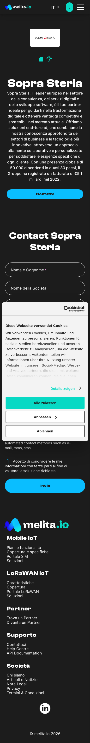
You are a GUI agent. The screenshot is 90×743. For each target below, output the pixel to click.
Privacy (13, 688)
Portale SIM (17, 556)
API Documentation (24, 653)
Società (18, 666)
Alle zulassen (45, 403)
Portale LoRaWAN (23, 591)
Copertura (16, 587)
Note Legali (17, 684)
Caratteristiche (20, 582)
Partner (19, 608)
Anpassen (45, 417)
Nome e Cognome (28, 270)
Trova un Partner (22, 617)
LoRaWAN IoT (28, 573)
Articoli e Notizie (22, 679)
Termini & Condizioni (25, 692)
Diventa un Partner (24, 622)
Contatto (45, 194)
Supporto (21, 635)
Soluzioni (15, 560)
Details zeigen (62, 388)
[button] (58, 7)
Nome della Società (28, 288)
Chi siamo (16, 675)
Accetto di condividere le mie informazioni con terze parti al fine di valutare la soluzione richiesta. (36, 466)
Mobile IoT (22, 538)
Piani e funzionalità (24, 547)
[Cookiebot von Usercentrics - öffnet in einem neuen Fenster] (64, 309)
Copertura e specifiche (27, 551)
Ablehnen (45, 431)
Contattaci (16, 644)
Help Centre (18, 648)
